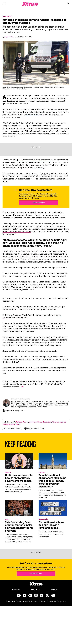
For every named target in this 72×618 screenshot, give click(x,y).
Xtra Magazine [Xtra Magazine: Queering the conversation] (30, 4)
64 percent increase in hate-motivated (32, 160)
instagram (36, 595)
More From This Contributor (19, 399)
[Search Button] (68, 3)
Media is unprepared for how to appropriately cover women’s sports (19, 478)
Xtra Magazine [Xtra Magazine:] (36, 584)
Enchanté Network (35, 115)
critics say (39, 168)
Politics (19, 422)
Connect (54, 590)
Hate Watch (16, 424)
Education (47, 422)
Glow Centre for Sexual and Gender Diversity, (38, 254)
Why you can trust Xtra (34, 429)
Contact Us (35, 590)
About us (16, 590)
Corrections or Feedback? (12, 429)
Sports (8, 472)
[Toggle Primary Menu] (4, 4)
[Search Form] (68, 3)
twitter (24, 595)
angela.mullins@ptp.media (15, 411)
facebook (19, 595)
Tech (7, 519)
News (39, 422)
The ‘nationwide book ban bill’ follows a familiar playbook (51, 525)
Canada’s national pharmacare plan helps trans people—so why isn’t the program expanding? (52, 481)
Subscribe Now (39, 203)
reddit (47, 595)
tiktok (42, 595)
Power (25, 422)
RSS (53, 595)
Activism (32, 422)
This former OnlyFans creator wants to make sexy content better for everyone (19, 526)
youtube (30, 595)
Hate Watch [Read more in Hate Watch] (7, 16)
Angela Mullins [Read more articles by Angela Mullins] (8, 37)
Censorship (43, 519)
